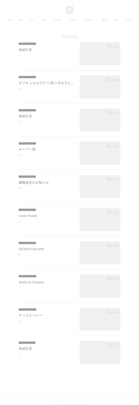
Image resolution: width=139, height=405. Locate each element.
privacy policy (89, 20)
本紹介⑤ (25, 50)
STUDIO (128, 20)
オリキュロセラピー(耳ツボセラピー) (47, 83)
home (10, 20)
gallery (104, 20)
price (31, 20)
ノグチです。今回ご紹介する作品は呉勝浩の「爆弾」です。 (43, 122)
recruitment (74, 20)
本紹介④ (25, 116)
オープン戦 (27, 149)
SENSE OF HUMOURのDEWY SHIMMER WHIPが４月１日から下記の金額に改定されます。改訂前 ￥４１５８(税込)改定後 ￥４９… (46, 189)
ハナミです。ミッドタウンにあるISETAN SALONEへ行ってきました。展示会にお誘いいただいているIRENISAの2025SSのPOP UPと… (46, 256)
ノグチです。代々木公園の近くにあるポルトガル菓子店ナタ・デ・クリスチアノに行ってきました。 (46, 289)
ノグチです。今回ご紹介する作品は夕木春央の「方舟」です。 (43, 55)
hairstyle (44, 20)
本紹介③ (25, 348)
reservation (58, 20)
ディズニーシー (30, 315)
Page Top (69, 390)
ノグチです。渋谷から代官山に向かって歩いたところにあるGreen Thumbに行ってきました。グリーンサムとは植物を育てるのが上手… (46, 222)
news (116, 20)
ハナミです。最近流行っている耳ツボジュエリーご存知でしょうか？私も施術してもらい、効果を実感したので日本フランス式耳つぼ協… (46, 90)
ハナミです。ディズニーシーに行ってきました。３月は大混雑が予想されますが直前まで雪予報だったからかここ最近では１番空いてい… (46, 322)
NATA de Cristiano (31, 282)
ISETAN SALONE (31, 249)
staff (21, 20)
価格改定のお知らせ (34, 182)
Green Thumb (28, 216)
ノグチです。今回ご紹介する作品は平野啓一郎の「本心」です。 (44, 354)
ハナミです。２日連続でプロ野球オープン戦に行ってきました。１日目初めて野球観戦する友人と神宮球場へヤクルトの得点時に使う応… (46, 156)
